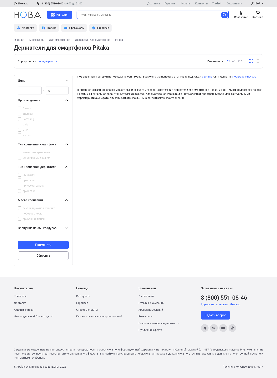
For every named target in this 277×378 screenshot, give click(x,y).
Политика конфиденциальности (158, 323)
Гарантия (170, 3)
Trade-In (217, 3)
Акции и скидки (23, 309)
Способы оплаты (87, 309)
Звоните (207, 76)
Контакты (201, 3)
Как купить (83, 296)
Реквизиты (145, 316)
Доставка (153, 3)
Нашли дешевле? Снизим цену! (33, 316)
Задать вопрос (215, 315)
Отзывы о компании (151, 303)
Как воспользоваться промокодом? (99, 316)
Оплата (185, 3)
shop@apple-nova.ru (243, 76)
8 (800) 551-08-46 (52, 3)
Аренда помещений (150, 309)
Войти (259, 3)
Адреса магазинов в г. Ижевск (220, 304)
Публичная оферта (150, 329)
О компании (234, 3)
